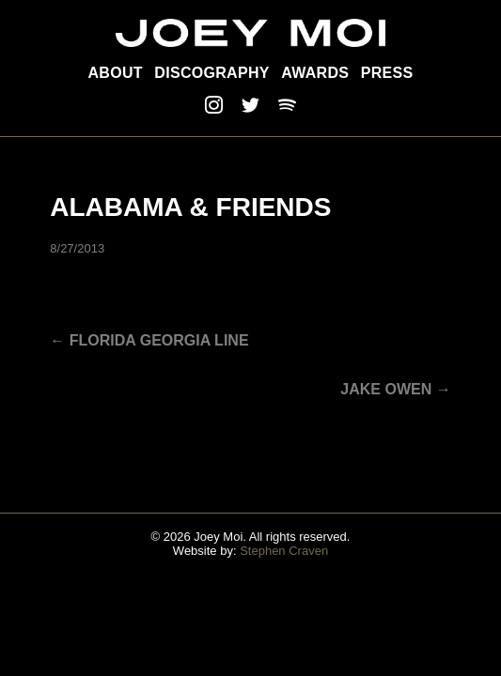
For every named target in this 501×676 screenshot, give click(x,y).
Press (387, 73)
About (115, 73)
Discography (211, 73)
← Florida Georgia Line (149, 340)
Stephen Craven (284, 551)
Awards (315, 73)
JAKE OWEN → (395, 389)
